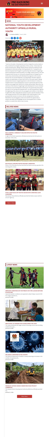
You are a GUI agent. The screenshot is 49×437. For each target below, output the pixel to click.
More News (24, 396)
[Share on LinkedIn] (15, 38)
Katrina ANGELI (15, 34)
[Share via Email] (20, 38)
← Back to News (10, 203)
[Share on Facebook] (12, 38)
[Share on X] (17, 38)
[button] (8, 13)
